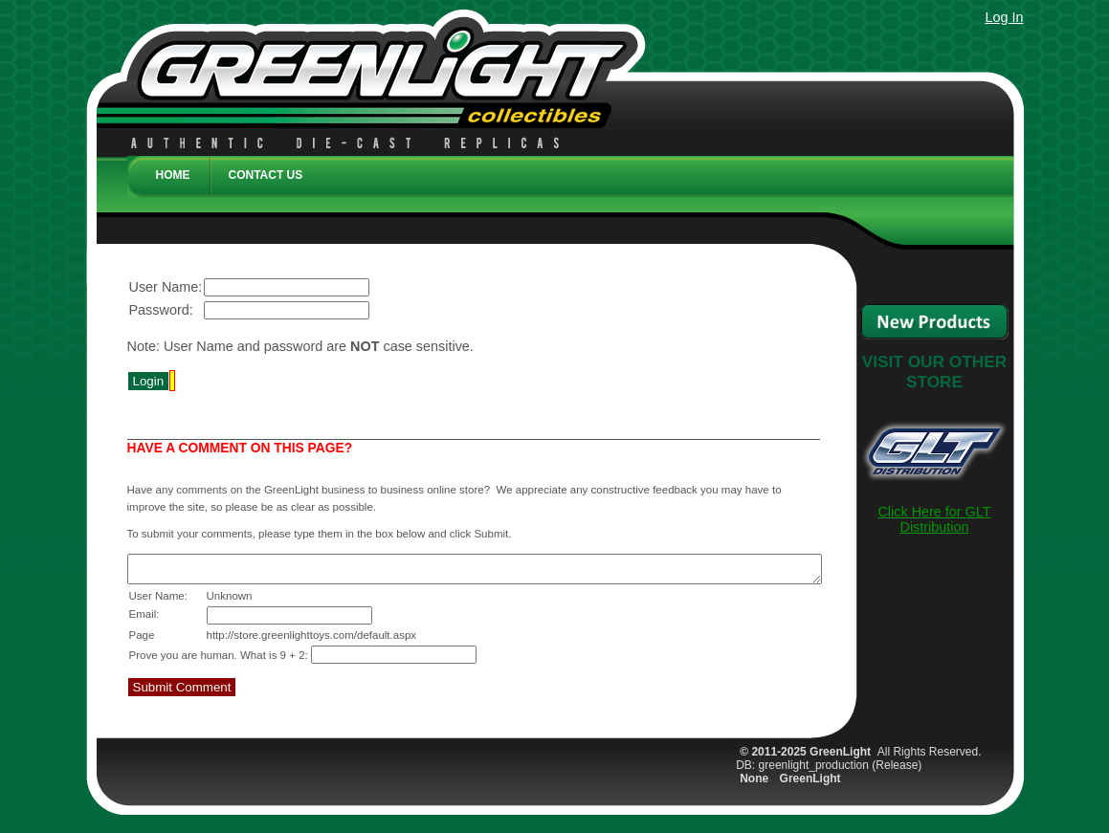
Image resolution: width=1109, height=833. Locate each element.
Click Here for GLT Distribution (933, 519)
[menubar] (570, 172)
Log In (1004, 17)
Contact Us (266, 175)
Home (173, 175)
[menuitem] (168, 184)
